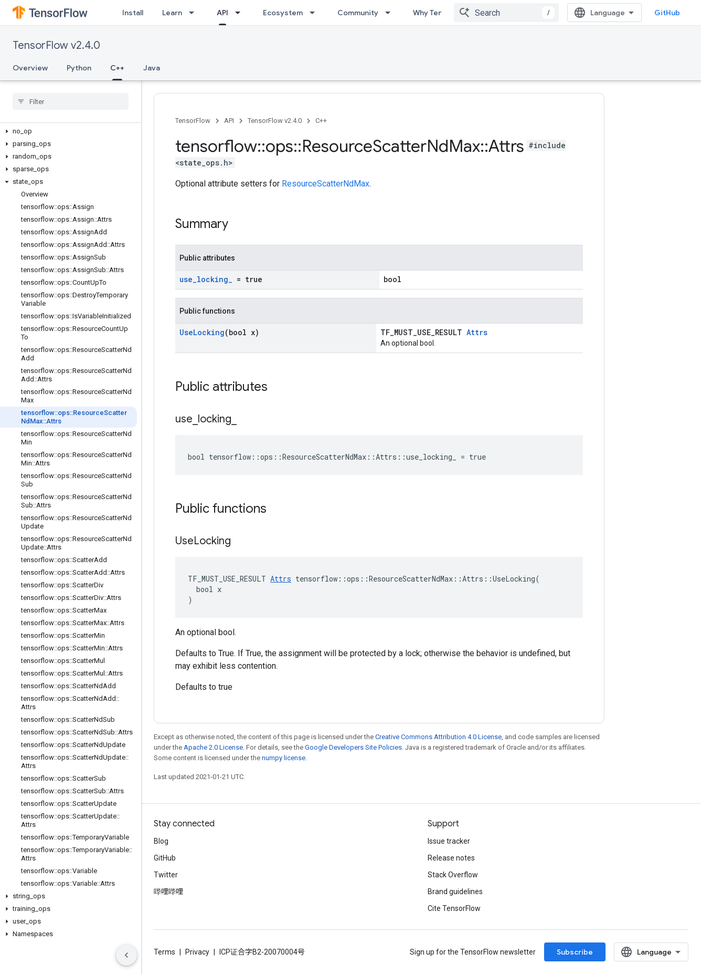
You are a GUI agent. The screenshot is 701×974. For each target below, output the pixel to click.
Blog (161, 841)
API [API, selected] (222, 12)
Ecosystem (283, 12)
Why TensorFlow (441, 12)
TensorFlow (192, 121)
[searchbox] (71, 101)
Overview (30, 67)
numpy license (283, 758)
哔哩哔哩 (168, 891)
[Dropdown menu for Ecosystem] (315, 12)
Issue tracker (449, 841)
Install (132, 12)
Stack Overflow (453, 875)
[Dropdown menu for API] (240, 12)
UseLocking (202, 332)
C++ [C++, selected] (117, 67)
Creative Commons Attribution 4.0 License (438, 737)
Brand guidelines (455, 891)
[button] (68, 131)
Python (79, 67)
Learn (172, 12)
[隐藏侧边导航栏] (126, 955)
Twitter (166, 875)
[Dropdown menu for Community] (390, 12)
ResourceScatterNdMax (325, 184)
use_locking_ (205, 279)
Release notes (451, 858)
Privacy (197, 952)
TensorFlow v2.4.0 (56, 45)
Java (151, 67)
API (229, 121)
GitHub (667, 12)
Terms (164, 952)
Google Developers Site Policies (353, 747)
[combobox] (506, 12)
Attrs (476, 332)
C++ (321, 121)
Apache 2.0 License (213, 747)
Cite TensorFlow (454, 908)
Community (357, 12)
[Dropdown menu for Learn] (194, 12)
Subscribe (575, 952)
